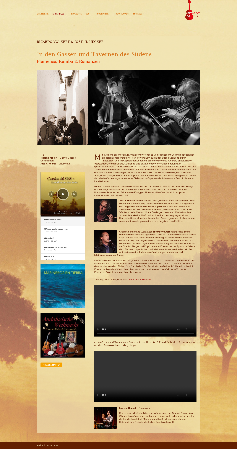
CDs (87, 14)
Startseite (43, 14)
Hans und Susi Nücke (140, 279)
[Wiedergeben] (63, 194)
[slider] (63, 215)
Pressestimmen (51, 365)
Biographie (102, 14)
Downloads (122, 14)
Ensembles (58, 14)
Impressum (138, 14)
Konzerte (76, 14)
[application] (63, 194)
